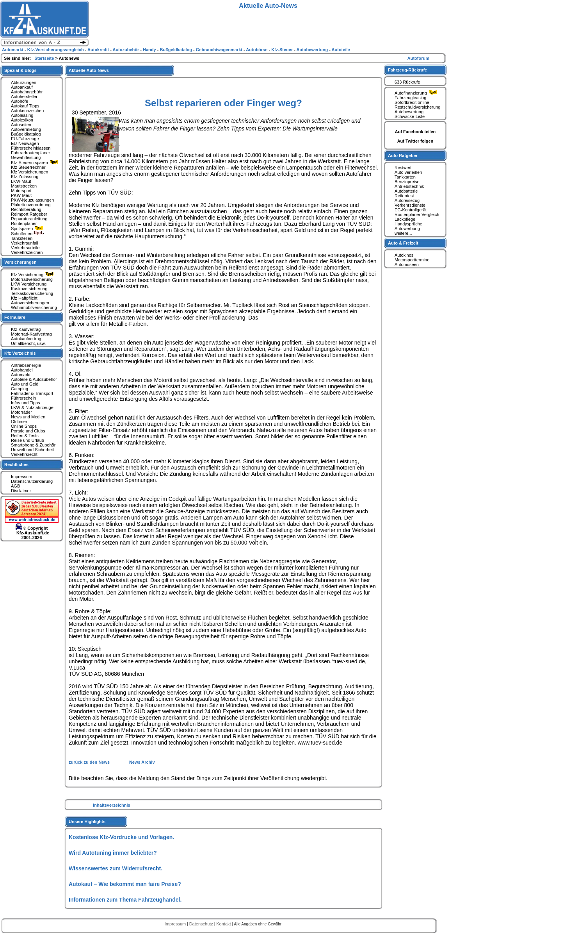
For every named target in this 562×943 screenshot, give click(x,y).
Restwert (403, 167)
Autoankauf (22, 87)
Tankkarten (405, 177)
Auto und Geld (24, 384)
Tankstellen (21, 238)
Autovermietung (26, 129)
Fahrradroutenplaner (30, 152)
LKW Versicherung (28, 284)
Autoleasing (22, 115)
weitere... (403, 233)
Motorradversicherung (32, 279)
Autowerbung (407, 228)
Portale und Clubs (28, 431)
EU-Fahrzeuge (25, 138)
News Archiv (142, 762)
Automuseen (407, 264)
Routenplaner (24, 223)
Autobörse (257, 49)
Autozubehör (126, 49)
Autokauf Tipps (25, 106)
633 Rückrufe (407, 82)
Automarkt (20, 374)
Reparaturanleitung (29, 218)
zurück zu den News (90, 762)
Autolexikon (22, 120)
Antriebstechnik (409, 186)
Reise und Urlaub (27, 440)
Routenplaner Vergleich (417, 214)
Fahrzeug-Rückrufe (407, 70)
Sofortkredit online (412, 102)
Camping (19, 388)
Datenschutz (201, 924)
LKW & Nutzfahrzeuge (32, 407)
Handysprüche (408, 223)
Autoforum (418, 58)
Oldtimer (19, 421)
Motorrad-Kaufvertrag (31, 334)
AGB (15, 486)
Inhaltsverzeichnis (111, 805)
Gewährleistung (26, 157)
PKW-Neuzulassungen (32, 200)
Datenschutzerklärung (32, 481)
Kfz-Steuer (282, 49)
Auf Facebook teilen (415, 131)
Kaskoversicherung (29, 288)
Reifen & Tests (25, 435)
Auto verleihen (408, 172)
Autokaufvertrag (26, 338)
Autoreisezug (407, 200)
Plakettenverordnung (31, 204)
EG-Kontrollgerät (411, 209)
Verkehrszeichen (27, 252)
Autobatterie (406, 191)
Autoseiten (21, 124)
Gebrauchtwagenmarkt (220, 49)
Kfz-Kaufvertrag (26, 329)
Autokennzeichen (27, 110)
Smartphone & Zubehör (33, 445)
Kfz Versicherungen (29, 172)
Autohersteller (24, 96)
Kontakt (224, 924)
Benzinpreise (407, 181)
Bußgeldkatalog (26, 134)
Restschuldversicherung (417, 107)
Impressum (21, 476)
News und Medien (28, 416)
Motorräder (21, 412)
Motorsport (21, 190)
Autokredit (98, 49)
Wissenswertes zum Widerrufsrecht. (115, 868)
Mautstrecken (24, 186)
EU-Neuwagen (25, 143)
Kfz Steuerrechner (28, 167)
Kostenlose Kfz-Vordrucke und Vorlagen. (121, 837)
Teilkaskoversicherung (32, 293)
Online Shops (24, 426)
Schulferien (27, 233)
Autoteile (341, 49)
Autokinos (404, 255)
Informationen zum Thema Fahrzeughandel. (125, 900)
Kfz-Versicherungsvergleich (56, 49)
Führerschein (23, 398)
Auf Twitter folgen (415, 141)
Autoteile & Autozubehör (34, 379)
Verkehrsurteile (25, 247)
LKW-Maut (21, 181)
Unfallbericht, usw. (28, 343)
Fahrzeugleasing (410, 97)
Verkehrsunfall (24, 243)
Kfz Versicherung (33, 274)
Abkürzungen (23, 82)
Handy (150, 49)
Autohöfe (19, 101)
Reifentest (404, 195)
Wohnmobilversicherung (34, 307)
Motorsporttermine (412, 259)
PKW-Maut (21, 195)
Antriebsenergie (26, 365)
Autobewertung (409, 111)
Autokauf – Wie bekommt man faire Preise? (125, 884)
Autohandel (22, 370)
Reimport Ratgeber (29, 214)
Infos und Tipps (25, 402)
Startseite (44, 58)
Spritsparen (28, 228)
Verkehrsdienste (410, 205)
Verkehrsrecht (24, 454)
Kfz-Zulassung (24, 176)
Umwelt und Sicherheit (32, 449)
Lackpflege (405, 219)
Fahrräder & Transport (32, 393)
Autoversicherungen (30, 302)
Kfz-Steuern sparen (35, 162)
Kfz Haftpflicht (24, 298)
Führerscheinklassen (31, 148)
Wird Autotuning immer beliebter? (113, 853)
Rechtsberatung (26, 209)
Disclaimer (21, 490)
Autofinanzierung (417, 93)
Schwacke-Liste (410, 116)
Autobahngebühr (27, 91)
